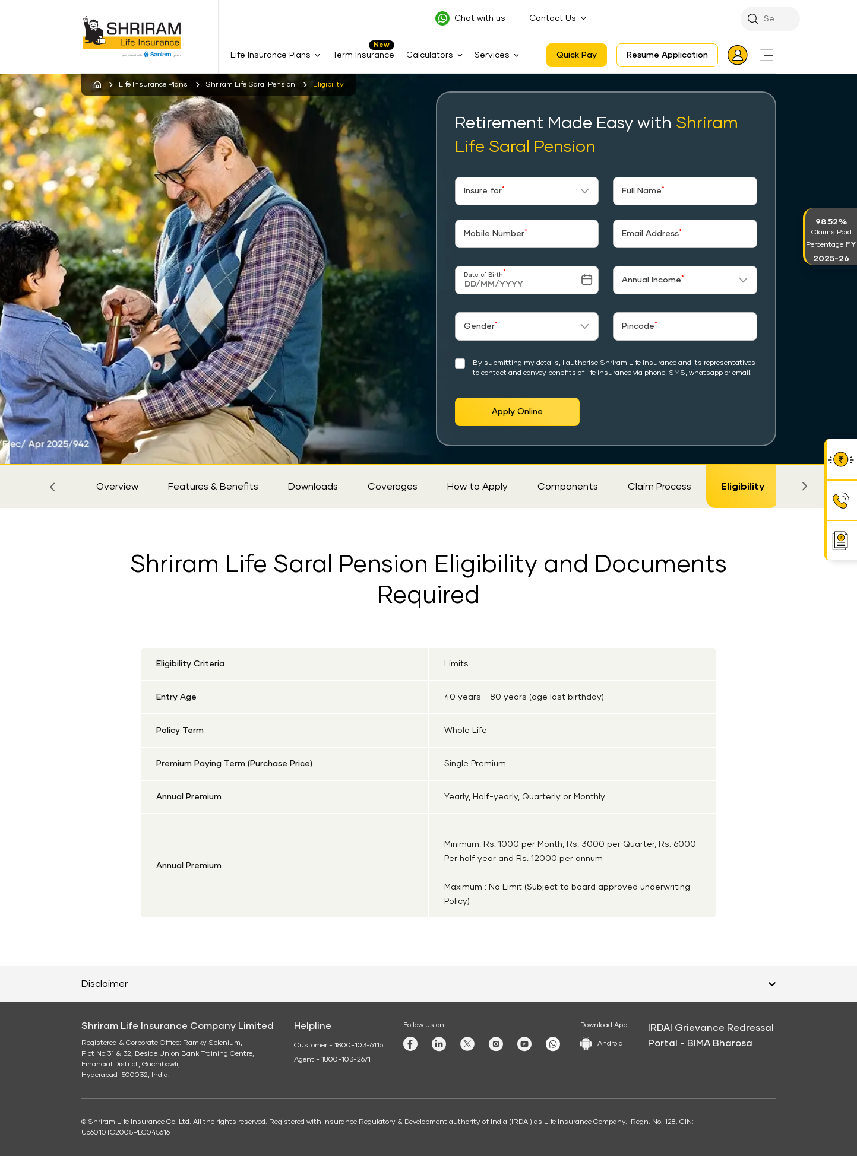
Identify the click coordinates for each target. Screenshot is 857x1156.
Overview (117, 486)
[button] (53, 487)
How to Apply (477, 486)
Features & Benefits (213, 486)
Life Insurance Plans (153, 84)
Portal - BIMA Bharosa (700, 1043)
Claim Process (659, 486)
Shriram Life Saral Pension (250, 84)
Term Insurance (363, 55)
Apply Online (517, 412)
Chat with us (479, 18)
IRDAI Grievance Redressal (711, 1028)
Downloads (313, 486)
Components (567, 486)
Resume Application (667, 55)
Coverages (393, 486)
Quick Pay (576, 55)
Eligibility (742, 486)
